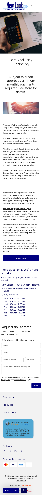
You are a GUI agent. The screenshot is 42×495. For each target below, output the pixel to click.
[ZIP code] (33, 359)
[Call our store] (24, 490)
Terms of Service (20, 380)
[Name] (21, 345)
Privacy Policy (6, 380)
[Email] (21, 352)
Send (36, 385)
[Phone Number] (12, 359)
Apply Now (21, 258)
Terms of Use (21, 480)
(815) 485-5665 (11, 294)
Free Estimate (11, 490)
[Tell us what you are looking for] (21, 369)
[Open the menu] (37, 6)
